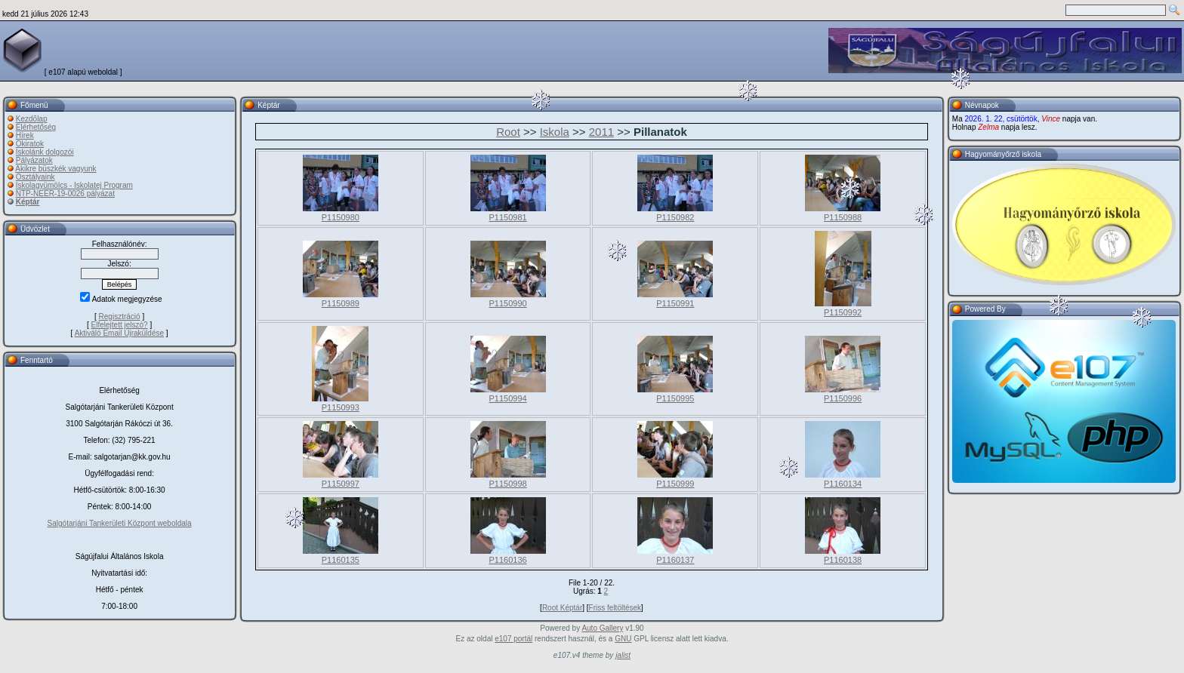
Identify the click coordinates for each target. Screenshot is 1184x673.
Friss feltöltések (615, 608)
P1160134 (843, 483)
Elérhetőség (36, 127)
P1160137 (675, 559)
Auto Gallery (602, 628)
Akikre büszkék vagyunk (55, 168)
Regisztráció (119, 316)
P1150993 (340, 407)
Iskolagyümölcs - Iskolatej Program (74, 185)
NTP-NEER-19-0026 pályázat (65, 193)
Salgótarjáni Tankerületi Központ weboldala (120, 523)
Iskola (554, 131)
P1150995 (675, 398)
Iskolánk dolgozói (45, 152)
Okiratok (30, 144)
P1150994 (508, 398)
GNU (623, 639)
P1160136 (508, 559)
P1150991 (675, 303)
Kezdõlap (32, 119)
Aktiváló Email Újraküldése (119, 333)
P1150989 (340, 303)
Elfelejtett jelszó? (119, 325)
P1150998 (508, 483)
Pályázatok (34, 160)
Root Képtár (562, 608)
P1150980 (340, 217)
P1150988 (843, 217)
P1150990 (508, 303)
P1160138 (843, 559)
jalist (623, 655)
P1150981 (508, 217)
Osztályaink (35, 177)
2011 (601, 131)
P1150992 (843, 312)
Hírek (25, 135)
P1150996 (843, 398)
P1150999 (675, 483)
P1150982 (675, 217)
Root (508, 131)
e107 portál (513, 639)
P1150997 (340, 483)
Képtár (28, 202)
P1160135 (340, 559)
